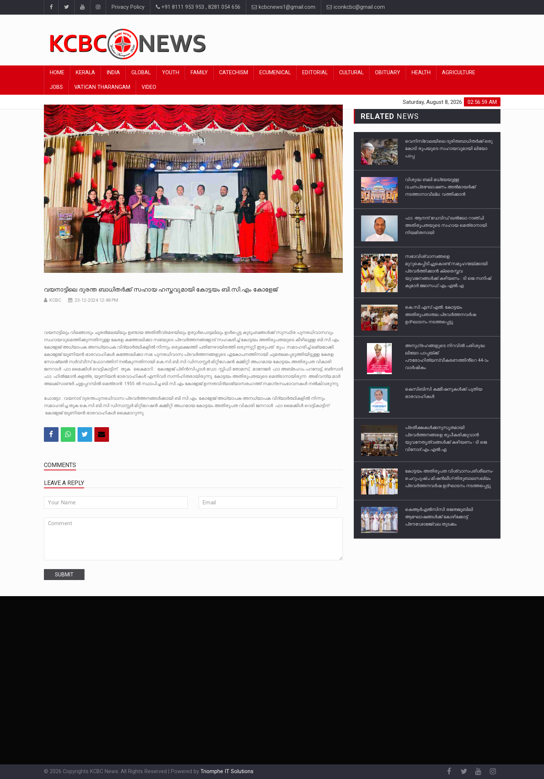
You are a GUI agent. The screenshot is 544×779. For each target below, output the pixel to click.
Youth (170, 72)
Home (57, 72)
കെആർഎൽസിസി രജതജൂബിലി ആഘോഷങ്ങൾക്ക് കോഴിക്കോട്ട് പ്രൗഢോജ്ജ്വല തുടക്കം (439, 517)
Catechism (233, 72)
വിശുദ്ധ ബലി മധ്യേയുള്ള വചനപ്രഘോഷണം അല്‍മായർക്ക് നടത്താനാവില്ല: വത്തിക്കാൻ (440, 187)
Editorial (315, 72)
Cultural (351, 72)
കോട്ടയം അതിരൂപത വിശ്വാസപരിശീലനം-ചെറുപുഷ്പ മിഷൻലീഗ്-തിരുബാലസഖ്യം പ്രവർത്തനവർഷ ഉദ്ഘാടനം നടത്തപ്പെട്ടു (449, 478)
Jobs (56, 87)
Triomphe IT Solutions (227, 771)
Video (149, 87)
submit (64, 574)
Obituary (387, 72)
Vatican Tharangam (102, 87)
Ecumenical (275, 72)
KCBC (55, 300)
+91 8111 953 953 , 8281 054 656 (198, 7)
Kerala (85, 72)
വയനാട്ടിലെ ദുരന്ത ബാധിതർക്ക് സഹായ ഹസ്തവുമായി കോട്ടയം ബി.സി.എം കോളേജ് (161, 289)
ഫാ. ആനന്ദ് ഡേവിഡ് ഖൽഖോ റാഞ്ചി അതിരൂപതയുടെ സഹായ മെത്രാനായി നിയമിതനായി (446, 225)
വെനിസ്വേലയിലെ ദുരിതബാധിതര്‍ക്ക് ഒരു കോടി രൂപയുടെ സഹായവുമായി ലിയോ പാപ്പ (448, 148)
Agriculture (458, 72)
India (113, 72)
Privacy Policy (128, 7)
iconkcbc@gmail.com (356, 7)
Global (141, 72)
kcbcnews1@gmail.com (283, 7)
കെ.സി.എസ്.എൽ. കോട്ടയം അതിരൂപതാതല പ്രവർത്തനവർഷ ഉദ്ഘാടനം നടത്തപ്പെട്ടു (440, 314)
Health (421, 72)
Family (199, 72)
